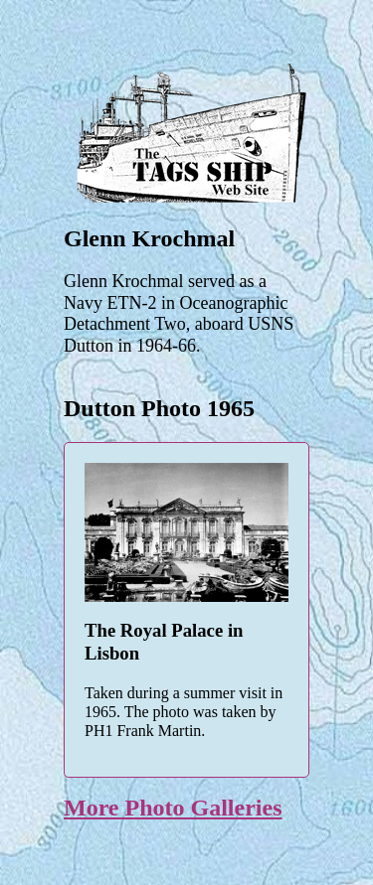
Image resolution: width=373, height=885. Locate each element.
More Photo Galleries (173, 807)
